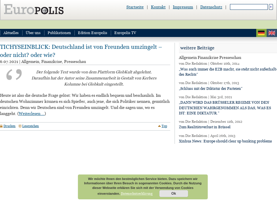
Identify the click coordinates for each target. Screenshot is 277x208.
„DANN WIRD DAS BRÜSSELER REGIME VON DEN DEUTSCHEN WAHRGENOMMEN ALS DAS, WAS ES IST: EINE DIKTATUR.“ (225, 107)
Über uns (33, 33)
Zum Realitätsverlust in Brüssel (205, 127)
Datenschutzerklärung (137, 193)
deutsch (261, 33)
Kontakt (158, 7)
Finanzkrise (51, 61)
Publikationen (59, 33)
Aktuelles (11, 33)
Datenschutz (211, 7)
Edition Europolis (92, 33)
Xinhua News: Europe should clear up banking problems (225, 141)
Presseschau (75, 61)
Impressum (183, 7)
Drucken (9, 126)
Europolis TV (125, 33)
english (271, 33)
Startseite (135, 7)
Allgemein (30, 61)
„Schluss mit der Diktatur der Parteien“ (210, 88)
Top (164, 126)
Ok (173, 194)
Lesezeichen (30, 126)
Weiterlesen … (31, 113)
